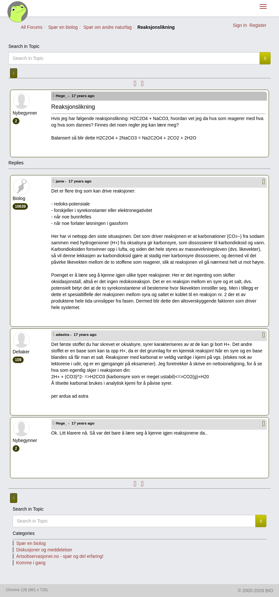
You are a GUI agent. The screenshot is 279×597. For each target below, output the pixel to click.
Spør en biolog (63, 27)
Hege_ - (76, 96)
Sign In (240, 25)
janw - (74, 181)
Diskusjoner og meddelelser (44, 549)
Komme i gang (30, 562)
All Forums (31, 27)
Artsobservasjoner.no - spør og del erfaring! (59, 556)
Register (258, 25)
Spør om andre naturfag (108, 27)
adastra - (77, 334)
